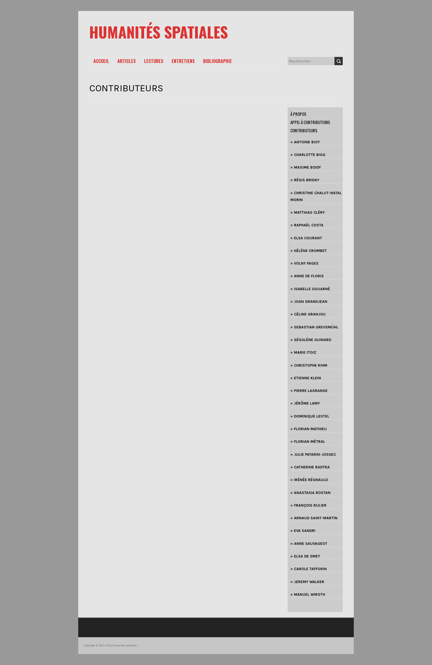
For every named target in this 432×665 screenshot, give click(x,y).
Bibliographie (217, 61)
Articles (126, 61)
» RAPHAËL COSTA (306, 225)
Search (338, 61)
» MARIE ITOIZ (303, 352)
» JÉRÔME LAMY (305, 403)
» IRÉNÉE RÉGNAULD (309, 479)
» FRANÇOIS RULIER (308, 505)
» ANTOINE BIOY (305, 142)
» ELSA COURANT (306, 238)
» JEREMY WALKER (307, 581)
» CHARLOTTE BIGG (307, 154)
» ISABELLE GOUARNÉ (310, 289)
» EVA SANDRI (302, 530)
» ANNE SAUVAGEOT (308, 543)
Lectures (153, 61)
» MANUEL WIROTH (307, 594)
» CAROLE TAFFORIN (308, 569)
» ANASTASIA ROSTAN (310, 492)
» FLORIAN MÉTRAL (307, 441)
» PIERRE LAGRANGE (309, 390)
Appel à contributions (310, 122)
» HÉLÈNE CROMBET (308, 250)
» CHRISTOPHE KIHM (308, 365)
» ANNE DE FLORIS (307, 276)
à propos (298, 114)
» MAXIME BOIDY (305, 167)
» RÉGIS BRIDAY (304, 180)
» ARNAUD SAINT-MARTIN (313, 518)
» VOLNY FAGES (304, 263)
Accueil (101, 61)
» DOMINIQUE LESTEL (309, 416)
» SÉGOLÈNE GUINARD (310, 339)
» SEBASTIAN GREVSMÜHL (314, 327)
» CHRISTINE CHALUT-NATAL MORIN (316, 196)
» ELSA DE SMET (305, 556)
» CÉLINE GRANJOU (308, 314)
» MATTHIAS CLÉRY (307, 212)
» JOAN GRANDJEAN (308, 301)
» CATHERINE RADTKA (310, 467)
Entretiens (183, 61)
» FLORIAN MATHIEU (308, 429)
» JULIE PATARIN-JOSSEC (313, 454)
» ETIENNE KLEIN (305, 378)
